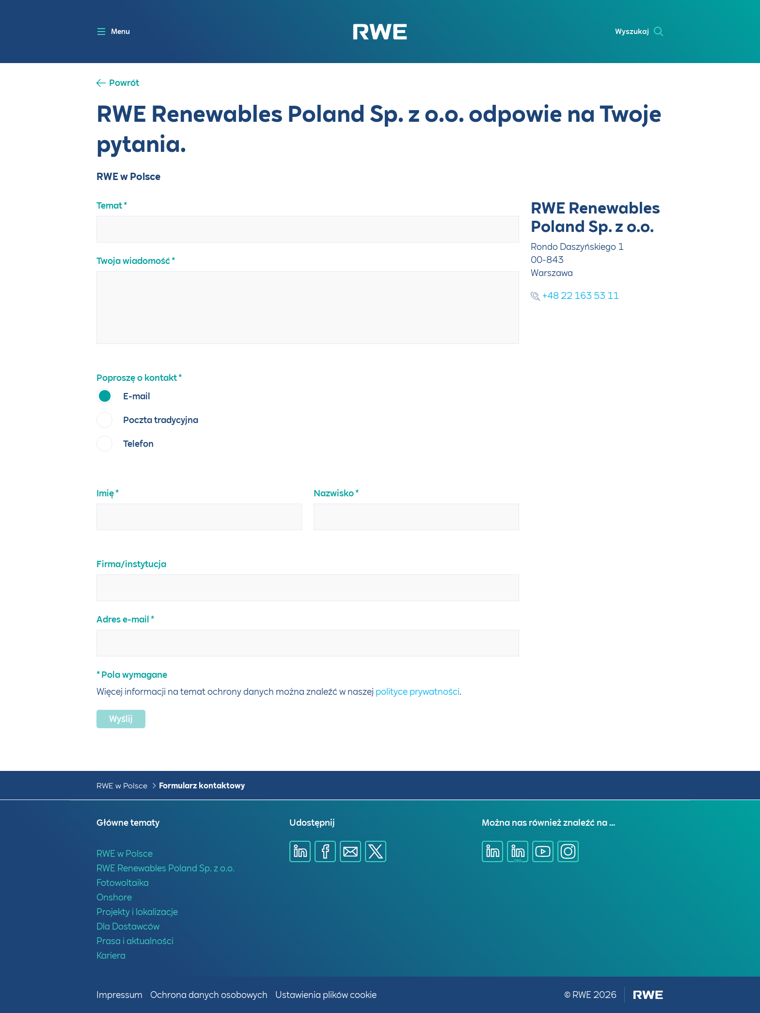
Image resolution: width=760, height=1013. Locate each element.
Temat (109, 205)
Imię (105, 493)
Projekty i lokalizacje (137, 912)
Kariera (111, 955)
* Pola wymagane (131, 675)
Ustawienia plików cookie (326, 995)
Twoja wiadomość (133, 261)
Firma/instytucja (131, 564)
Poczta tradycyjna (160, 420)
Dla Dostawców (127, 926)
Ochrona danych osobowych (209, 995)
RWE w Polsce (121, 785)
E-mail (136, 396)
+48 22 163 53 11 (575, 296)
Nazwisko (334, 493)
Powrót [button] (124, 83)
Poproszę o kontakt (136, 378)
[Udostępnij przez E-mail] (350, 851)
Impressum (119, 995)
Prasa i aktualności (135, 941)
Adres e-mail (122, 619)
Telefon (138, 444)
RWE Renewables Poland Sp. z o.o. (165, 868)
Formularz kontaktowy (202, 785)
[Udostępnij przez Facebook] (325, 851)
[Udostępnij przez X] (375, 851)
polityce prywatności (417, 691)
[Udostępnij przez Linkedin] (300, 851)
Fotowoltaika (122, 883)
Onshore (114, 897)
